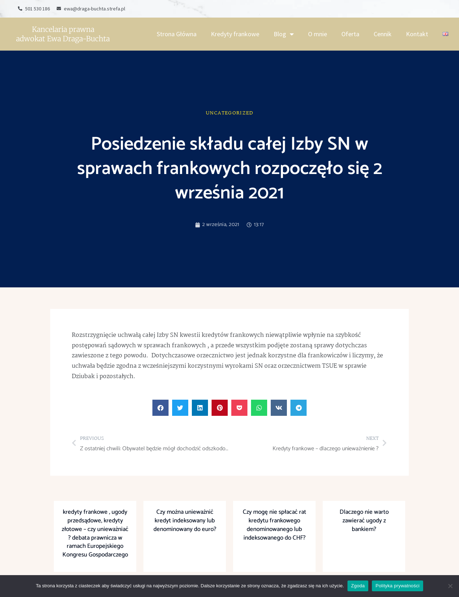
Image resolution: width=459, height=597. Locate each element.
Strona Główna (177, 34)
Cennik (383, 34)
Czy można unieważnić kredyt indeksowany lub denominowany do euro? (184, 520)
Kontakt (417, 34)
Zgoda (358, 585)
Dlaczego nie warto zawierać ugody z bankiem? (364, 520)
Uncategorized (230, 113)
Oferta (350, 34)
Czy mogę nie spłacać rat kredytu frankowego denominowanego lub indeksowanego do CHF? (274, 524)
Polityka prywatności (397, 585)
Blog (284, 34)
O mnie (317, 34)
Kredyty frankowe (235, 34)
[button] (160, 408)
